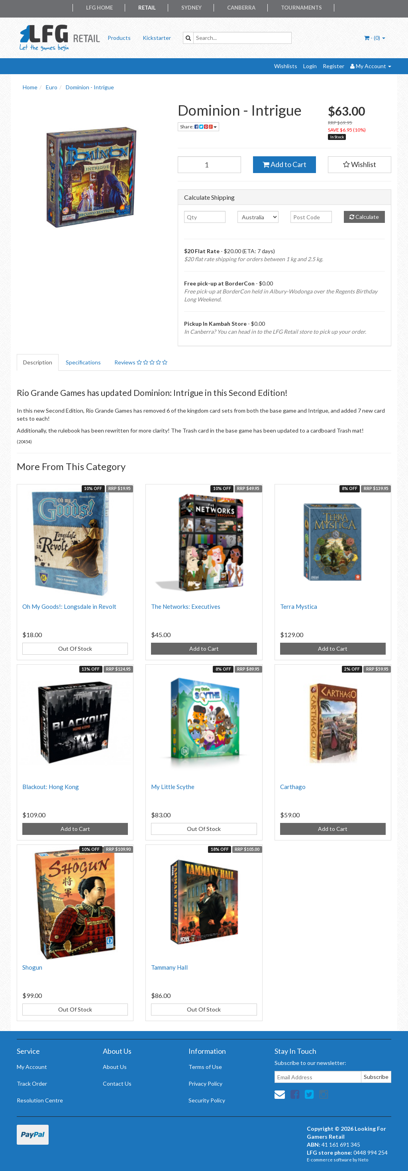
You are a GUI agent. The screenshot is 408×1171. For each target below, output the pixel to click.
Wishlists (285, 66)
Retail (147, 7)
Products (119, 37)
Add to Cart (284, 164)
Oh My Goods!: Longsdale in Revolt (69, 606)
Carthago (293, 786)
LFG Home (99, 7)
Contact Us (117, 1083)
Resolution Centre (40, 1100)
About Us (115, 1066)
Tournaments (301, 7)
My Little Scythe (172, 786)
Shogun (32, 967)
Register (333, 66)
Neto (363, 1159)
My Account (32, 1066)
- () (374, 37)
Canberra (241, 7)
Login (310, 66)
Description (37, 362)
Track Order (32, 1083)
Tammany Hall (169, 967)
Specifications (83, 362)
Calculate (364, 216)
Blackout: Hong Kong (50, 786)
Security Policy (206, 1100)
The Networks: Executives (185, 606)
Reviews (140, 362)
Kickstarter (157, 37)
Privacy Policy (205, 1083)
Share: (198, 127)
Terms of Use (205, 1066)
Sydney (191, 7)
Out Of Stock (75, 648)
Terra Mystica (298, 606)
